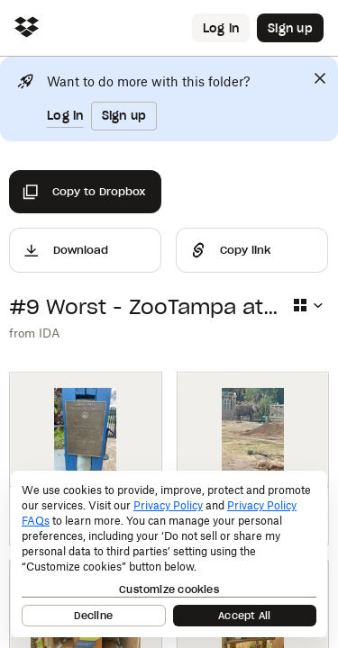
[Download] (85, 250)
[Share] (252, 250)
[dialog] (169, 554)
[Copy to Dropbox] (85, 191)
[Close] (320, 78)
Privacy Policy (168, 505)
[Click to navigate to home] (26, 28)
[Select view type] (307, 305)
